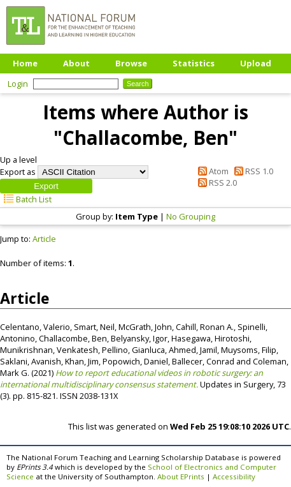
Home (25, 63)
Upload (255, 63)
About (76, 63)
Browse (131, 63)
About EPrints (180, 476)
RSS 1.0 (252, 171)
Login (18, 83)
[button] (46, 186)
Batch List (26, 199)
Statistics (194, 63)
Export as (18, 171)
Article (44, 238)
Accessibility (234, 476)
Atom (211, 171)
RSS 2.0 (215, 182)
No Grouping (190, 216)
